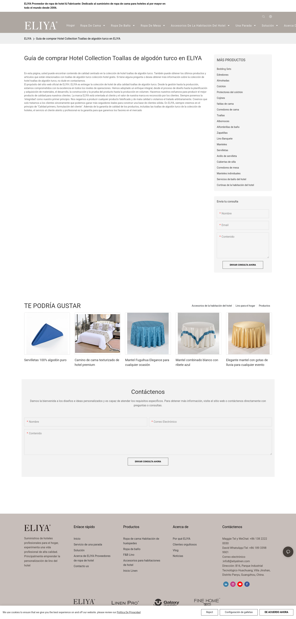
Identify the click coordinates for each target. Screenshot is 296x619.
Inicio (77, 538)
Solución (79, 550)
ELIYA (27, 38)
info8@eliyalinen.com (236, 561)
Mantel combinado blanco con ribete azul (197, 362)
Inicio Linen (130, 570)
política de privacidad (129, 612)
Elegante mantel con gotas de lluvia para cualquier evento (247, 362)
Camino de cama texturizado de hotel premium (97, 362)
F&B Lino (128, 554)
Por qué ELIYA (181, 538)
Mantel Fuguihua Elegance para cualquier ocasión (147, 362)
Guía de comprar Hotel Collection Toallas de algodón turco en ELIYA (78, 38)
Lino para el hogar (245, 305)
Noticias (178, 556)
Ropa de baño (132, 549)
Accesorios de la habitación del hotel (212, 305)
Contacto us (81, 566)
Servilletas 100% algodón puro (45, 360)
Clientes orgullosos (185, 544)
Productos (264, 305)
